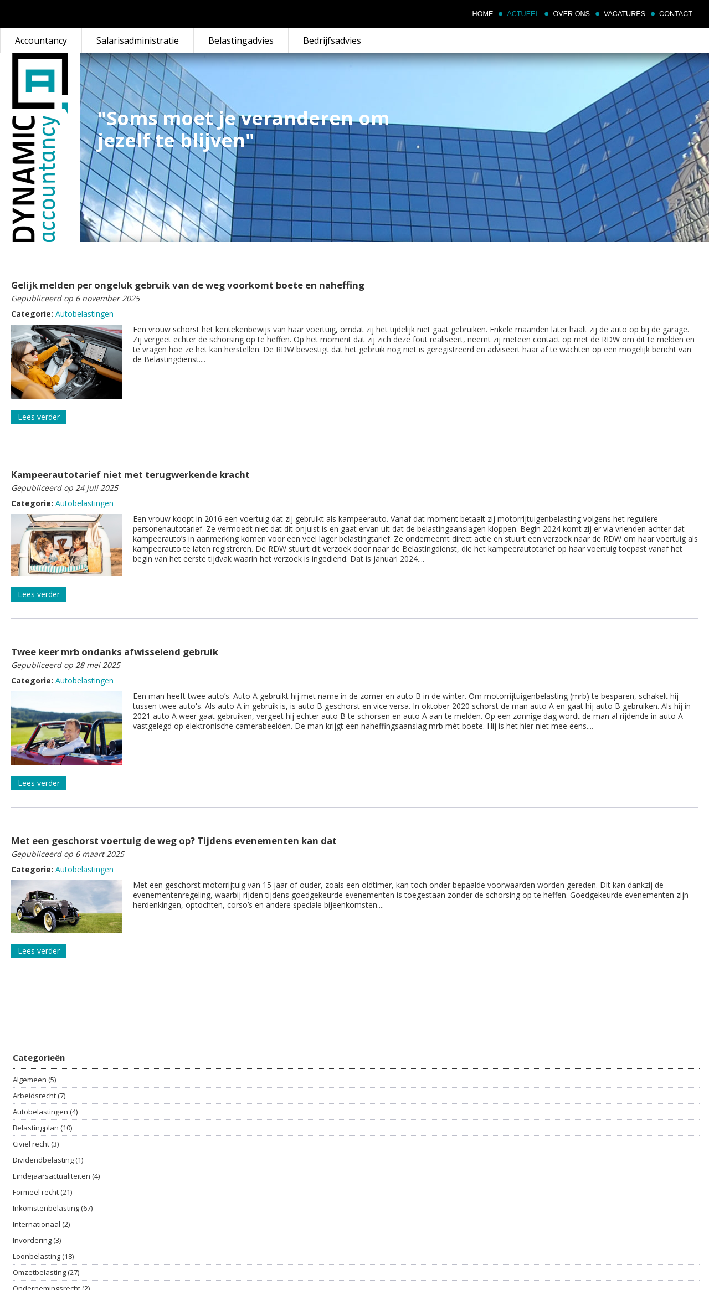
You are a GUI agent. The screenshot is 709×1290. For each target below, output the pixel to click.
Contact (675, 14)
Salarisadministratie (137, 40)
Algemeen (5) (34, 1080)
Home (483, 14)
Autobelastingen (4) (45, 1112)
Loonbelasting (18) (43, 1256)
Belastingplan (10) (42, 1128)
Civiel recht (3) (36, 1144)
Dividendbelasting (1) (48, 1160)
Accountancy (41, 40)
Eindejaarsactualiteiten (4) (56, 1176)
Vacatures (624, 14)
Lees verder (39, 417)
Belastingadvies (241, 40)
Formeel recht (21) (42, 1192)
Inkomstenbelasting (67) (53, 1208)
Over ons (571, 14)
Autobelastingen (84, 314)
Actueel (523, 14)
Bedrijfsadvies (332, 40)
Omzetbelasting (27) (46, 1272)
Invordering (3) (37, 1240)
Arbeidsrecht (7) (39, 1096)
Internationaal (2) (41, 1224)
